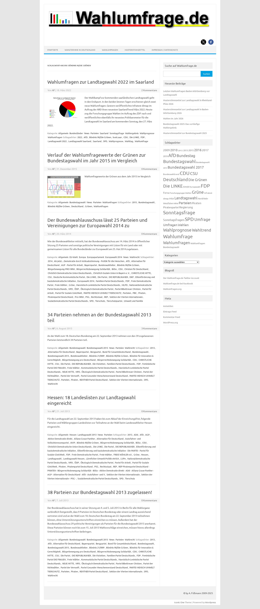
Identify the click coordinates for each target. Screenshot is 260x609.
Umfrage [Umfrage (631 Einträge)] (202, 219)
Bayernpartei (90, 265)
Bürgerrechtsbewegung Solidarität (93, 269)
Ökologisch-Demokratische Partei (97, 288)
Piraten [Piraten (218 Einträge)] (196, 203)
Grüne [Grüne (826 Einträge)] (198, 192)
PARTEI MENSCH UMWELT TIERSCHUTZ (102, 292)
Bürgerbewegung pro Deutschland (79, 359)
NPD (70, 288)
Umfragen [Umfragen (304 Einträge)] (170, 225)
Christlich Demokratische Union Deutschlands (70, 273)
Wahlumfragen (110, 49)
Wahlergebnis (132, 133)
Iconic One (179, 602)
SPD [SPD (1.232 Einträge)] (189, 219)
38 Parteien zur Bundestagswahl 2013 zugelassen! (99, 492)
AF (53, 90)
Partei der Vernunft (70, 375)
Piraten (141, 292)
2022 (79, 137)
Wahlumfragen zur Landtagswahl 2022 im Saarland (100, 82)
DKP (132, 277)
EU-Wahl (73, 257)
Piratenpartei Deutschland (60, 296)
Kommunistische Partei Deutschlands (99, 367)
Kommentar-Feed (171, 317)
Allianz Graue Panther (84, 438)
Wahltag (129, 141)
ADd (136, 434)
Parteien (95, 133)
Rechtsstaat (96, 296)
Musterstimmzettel (135, 49)
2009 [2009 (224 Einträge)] (166, 150)
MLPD (125, 285)
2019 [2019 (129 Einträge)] (165, 156)
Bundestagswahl (77, 202)
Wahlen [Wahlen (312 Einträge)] (183, 225)
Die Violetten (99, 363)
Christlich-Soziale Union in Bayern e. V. (111, 273)
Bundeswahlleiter (106, 265)
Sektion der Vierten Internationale (126, 296)
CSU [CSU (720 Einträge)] (194, 173)
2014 (50, 261)
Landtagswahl (55, 458)
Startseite (52, 49)
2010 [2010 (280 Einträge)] (174, 150)
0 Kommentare (149, 168)
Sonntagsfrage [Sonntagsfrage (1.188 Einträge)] (179, 212)
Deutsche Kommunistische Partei (69, 277)
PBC (135, 292)
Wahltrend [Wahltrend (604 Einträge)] (201, 230)
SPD (105, 141)
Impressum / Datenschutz (165, 49)
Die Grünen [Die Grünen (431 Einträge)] (197, 179)
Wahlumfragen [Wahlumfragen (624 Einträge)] (176, 242)
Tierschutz (100, 300)
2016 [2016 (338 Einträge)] (197, 150)
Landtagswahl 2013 (87, 434)
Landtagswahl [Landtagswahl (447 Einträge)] (185, 198)
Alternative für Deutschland (61, 351)
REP (106, 296)
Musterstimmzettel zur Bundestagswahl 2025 (185, 133)
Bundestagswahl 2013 (97, 347)
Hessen (72, 434)
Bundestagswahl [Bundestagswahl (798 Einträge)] (179, 161)
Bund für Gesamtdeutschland (116, 351)
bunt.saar (117, 137)
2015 (134, 202)
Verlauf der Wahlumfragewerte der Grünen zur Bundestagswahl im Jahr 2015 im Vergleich (96, 157)
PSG (87, 296)
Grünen (88, 206)
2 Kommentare (149, 90)
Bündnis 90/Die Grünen (100, 137)
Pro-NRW (79, 296)
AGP (147, 434)
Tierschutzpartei (114, 300)
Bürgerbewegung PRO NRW (61, 269)
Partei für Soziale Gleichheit (68, 292)
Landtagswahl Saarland (79, 141)
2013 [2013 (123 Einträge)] (185, 150)
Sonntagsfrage (117, 133)
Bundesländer (76, 133)
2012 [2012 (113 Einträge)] (180, 150)
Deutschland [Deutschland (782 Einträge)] (175, 179)
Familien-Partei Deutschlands (110, 281)
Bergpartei (95, 351)
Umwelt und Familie (133, 300)
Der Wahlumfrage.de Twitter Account (181, 278)
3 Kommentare (149, 328)
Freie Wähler (61, 285)
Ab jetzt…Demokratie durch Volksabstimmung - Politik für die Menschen (89, 261)
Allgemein (63, 133)
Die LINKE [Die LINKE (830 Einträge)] (173, 186)
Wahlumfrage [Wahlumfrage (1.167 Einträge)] (178, 236)
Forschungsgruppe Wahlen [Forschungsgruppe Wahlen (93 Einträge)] (180, 193)
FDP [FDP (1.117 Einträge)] (205, 186)
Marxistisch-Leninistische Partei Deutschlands (98, 285)
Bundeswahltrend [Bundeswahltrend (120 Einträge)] (171, 174)
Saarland (104, 133)
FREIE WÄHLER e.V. (123, 454)
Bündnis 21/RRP (96, 355)
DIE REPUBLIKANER (118, 277)
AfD (86, 137)
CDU (126, 137)
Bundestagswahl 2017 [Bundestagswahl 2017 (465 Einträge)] (186, 167)
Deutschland (77, 206)
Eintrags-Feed (170, 311)
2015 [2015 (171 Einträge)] (191, 150)
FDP (143, 137)
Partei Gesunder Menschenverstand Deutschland (104, 375)
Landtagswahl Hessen (73, 458)
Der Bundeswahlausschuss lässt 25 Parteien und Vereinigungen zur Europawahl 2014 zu (97, 222)
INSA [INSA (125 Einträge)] (171, 198)
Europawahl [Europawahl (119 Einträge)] (195, 186)
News (86, 133)
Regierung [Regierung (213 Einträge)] (186, 207)
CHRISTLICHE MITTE (141, 273)
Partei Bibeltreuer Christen (128, 288)
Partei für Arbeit (123, 462)
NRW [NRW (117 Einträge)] (176, 203)
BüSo (114, 269)
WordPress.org (170, 322)
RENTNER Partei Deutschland (94, 379)
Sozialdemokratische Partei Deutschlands (68, 300)
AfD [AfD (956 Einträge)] (172, 155)
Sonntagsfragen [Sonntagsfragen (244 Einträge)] (173, 219)
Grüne (72, 285)
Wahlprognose (147, 133)
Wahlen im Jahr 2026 (173, 118)
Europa (82, 257)
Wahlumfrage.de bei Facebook (178, 283)
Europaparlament (95, 257)
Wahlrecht (135, 257)
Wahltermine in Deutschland (80, 49)
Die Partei (102, 277)
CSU (50, 277)
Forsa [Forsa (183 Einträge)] (166, 192)
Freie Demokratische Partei (85, 454)
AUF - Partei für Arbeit (72, 265)
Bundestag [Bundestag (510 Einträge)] (186, 155)
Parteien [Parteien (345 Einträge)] (185, 203)
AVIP (72, 442)
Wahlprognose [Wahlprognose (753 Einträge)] (177, 230)
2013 (152, 347)
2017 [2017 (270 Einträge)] (205, 150)
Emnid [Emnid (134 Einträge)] (186, 186)
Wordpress (210, 602)
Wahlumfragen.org (172, 288)
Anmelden (168, 306)
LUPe (123, 458)
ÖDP (76, 288)
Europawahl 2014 (113, 257)
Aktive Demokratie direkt (60, 438)
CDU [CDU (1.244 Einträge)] (185, 173)
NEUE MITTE (68, 371)
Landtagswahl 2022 (57, 141)
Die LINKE (134, 137)
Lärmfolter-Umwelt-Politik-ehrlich (102, 458)
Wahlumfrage (141, 141)
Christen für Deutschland (136, 269)
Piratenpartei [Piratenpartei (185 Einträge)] (171, 207)
